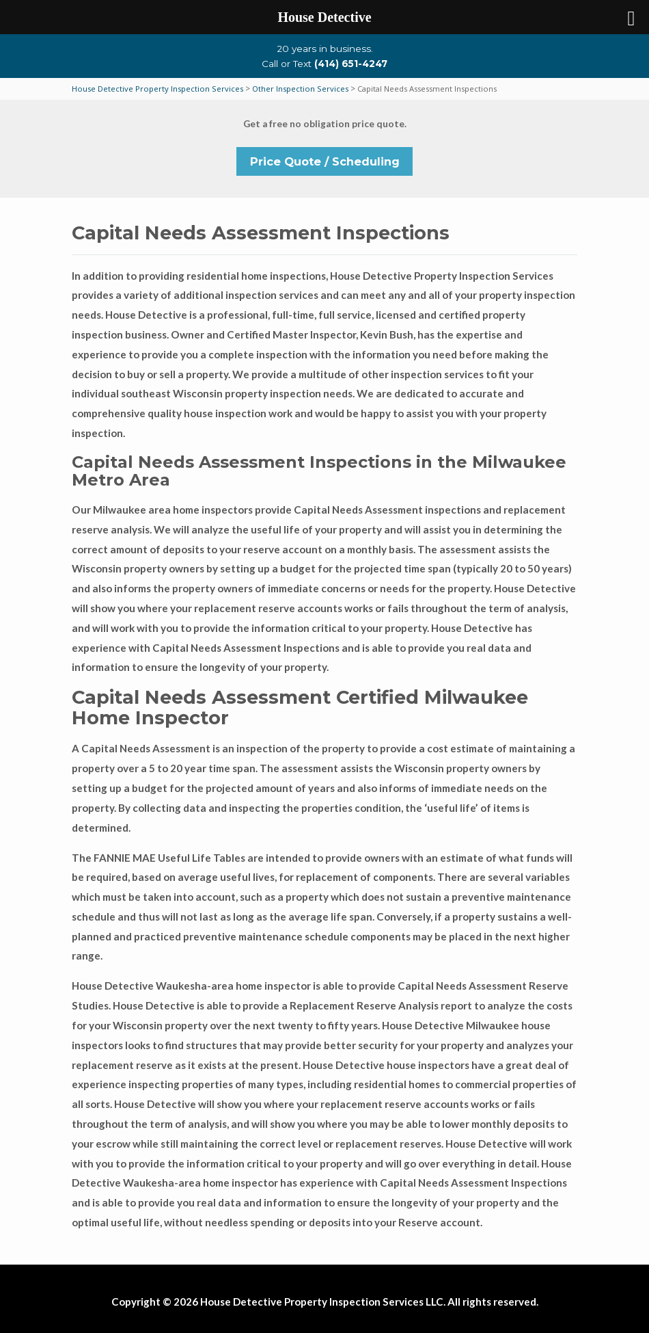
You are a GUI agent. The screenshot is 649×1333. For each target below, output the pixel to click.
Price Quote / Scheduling (325, 161)
